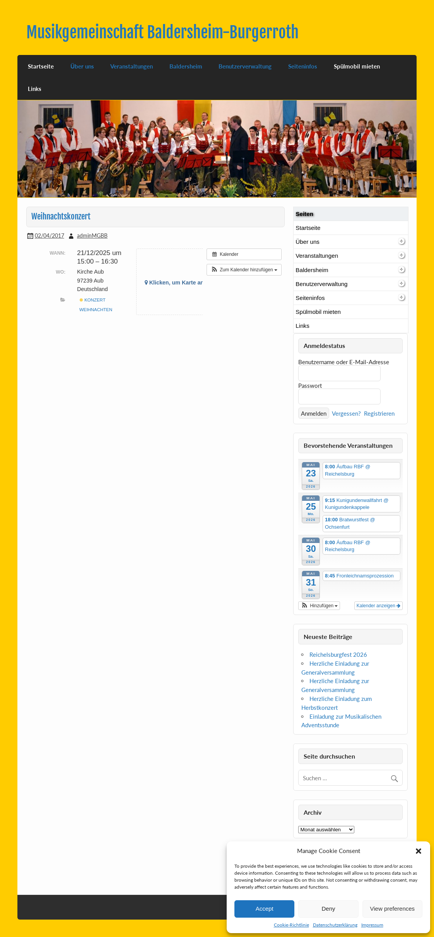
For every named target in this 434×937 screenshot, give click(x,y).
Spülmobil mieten (357, 66)
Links (34, 88)
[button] (418, 851)
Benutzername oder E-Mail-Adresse (343, 361)
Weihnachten (95, 309)
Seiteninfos (302, 66)
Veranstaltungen (131, 66)
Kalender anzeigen (378, 605)
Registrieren (379, 413)
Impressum (372, 925)
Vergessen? (346, 413)
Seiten (304, 214)
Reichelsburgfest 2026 (338, 654)
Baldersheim (185, 66)
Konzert (93, 300)
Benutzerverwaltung (245, 66)
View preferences (392, 908)
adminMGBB (92, 235)
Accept (264, 908)
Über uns (82, 66)
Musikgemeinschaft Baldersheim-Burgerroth (162, 32)
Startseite (41, 66)
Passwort (310, 385)
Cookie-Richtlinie (291, 925)
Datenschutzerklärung (335, 925)
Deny (328, 908)
